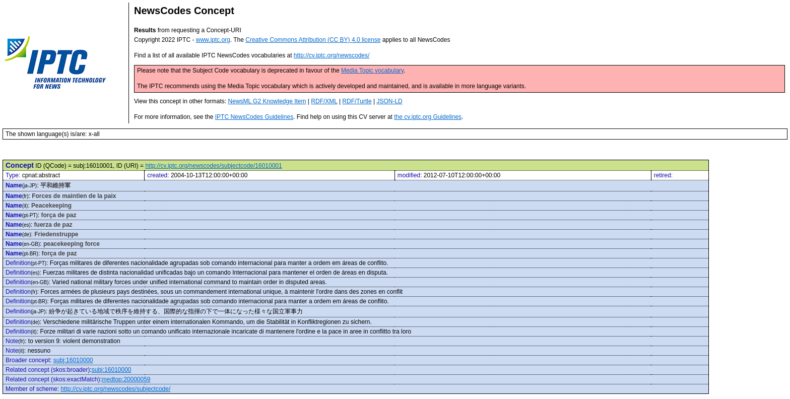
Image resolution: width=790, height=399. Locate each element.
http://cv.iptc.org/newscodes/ (332, 55)
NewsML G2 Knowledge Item (267, 101)
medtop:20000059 (126, 379)
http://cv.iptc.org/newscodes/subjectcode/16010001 (213, 165)
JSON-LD (389, 101)
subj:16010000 (73, 360)
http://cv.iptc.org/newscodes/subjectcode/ (115, 388)
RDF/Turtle (356, 101)
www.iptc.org (213, 39)
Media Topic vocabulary (372, 70)
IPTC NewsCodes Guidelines (254, 116)
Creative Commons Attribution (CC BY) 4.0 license (312, 39)
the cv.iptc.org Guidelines (428, 116)
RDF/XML (324, 101)
